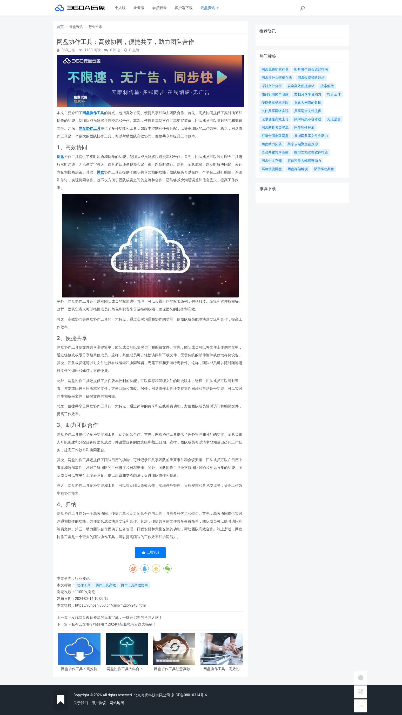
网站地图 (117, 703)
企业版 (138, 8)
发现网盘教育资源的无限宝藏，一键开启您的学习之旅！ (116, 617)
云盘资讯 (209, 8)
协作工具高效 (106, 585)
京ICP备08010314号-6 (189, 695)
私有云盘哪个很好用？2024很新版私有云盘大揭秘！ (113, 624)
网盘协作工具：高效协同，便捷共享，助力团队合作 (79, 669)
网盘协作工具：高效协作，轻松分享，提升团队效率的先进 (222, 669)
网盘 (60, 157)
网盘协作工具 (93, 113)
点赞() (150, 552)
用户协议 (98, 703)
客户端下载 (184, 8)
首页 (60, 27)
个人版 (120, 8)
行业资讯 (95, 27)
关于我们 (80, 703)
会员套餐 (159, 8)
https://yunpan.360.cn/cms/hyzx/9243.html (110, 605)
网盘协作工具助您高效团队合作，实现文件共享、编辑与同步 (174, 669)
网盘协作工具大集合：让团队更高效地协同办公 (127, 669)
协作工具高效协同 (134, 585)
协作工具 (84, 585)
